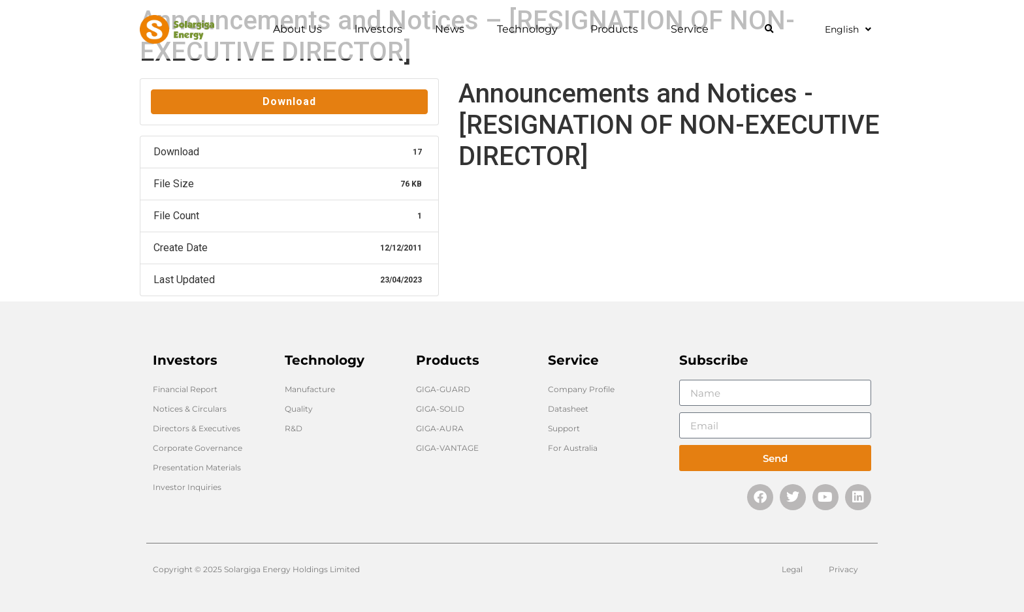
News (453, 29)
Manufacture (310, 389)
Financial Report (185, 389)
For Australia (573, 448)
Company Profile (581, 389)
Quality (299, 409)
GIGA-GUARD (443, 389)
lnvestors (382, 29)
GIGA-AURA (440, 428)
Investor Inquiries (187, 487)
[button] (769, 29)
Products (617, 29)
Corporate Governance (197, 448)
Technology (530, 29)
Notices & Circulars (190, 409)
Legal (792, 569)
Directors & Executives (196, 428)
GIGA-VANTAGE (447, 448)
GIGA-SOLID (440, 409)
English (848, 29)
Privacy (843, 569)
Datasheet (568, 409)
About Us (300, 29)
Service (693, 29)
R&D (293, 428)
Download (289, 101)
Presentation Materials (197, 467)
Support (564, 428)
